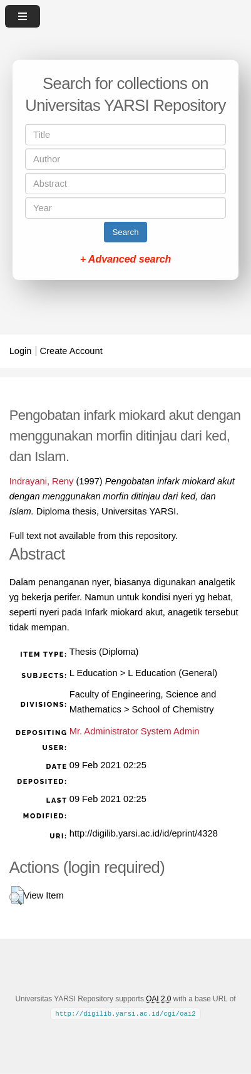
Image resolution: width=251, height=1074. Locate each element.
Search (125, 232)
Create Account (71, 351)
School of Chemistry (173, 709)
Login (20, 351)
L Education (93, 673)
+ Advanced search (126, 259)
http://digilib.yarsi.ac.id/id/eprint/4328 (143, 833)
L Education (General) (172, 673)
